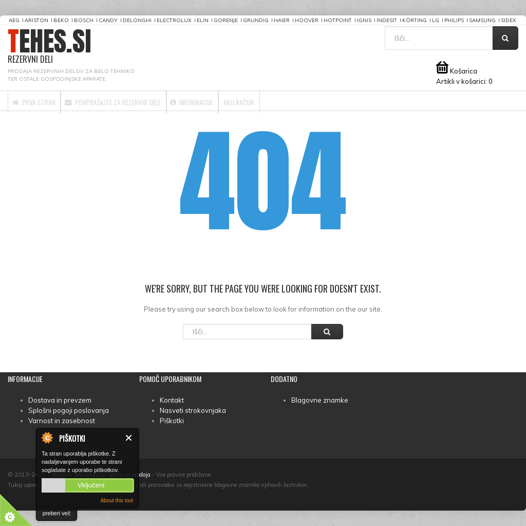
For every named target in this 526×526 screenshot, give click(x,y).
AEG (14, 20)
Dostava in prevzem (59, 400)
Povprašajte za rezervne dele (145, 101)
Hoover (306, 20)
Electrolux (174, 20)
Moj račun (313, 101)
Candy (108, 20)
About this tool (117, 500)
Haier (282, 20)
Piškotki (172, 420)
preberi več (56, 513)
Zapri (129, 437)
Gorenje (226, 20)
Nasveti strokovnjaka (193, 410)
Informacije (248, 101)
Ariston (36, 20)
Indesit (387, 20)
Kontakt (172, 400)
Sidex (508, 20)
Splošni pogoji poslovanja (68, 410)
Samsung (482, 20)
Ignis (364, 20)
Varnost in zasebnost (61, 420)
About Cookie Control (46, 437)
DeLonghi (137, 20)
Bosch (83, 20)
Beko (61, 20)
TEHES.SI (49, 46)
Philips (454, 20)
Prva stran (42, 101)
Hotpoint (338, 20)
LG (435, 20)
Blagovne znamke (319, 400)
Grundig (256, 20)
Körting (414, 20)
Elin (203, 20)
